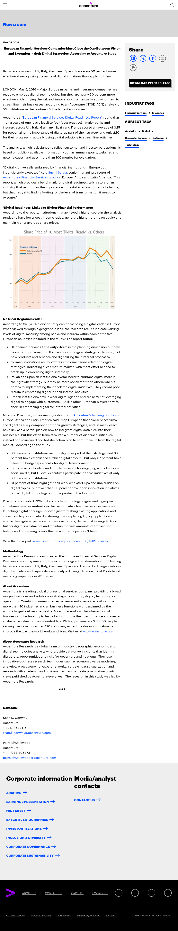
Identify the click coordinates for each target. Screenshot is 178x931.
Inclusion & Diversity (25, 837)
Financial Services (136, 112)
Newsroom (14, 24)
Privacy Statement (15, 915)
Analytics (130, 131)
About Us (29, 893)
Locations (100, 893)
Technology (132, 144)
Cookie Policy (64, 915)
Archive (13, 792)
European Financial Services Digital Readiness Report (62, 117)
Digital (146, 131)
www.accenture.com (98, 631)
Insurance (158, 112)
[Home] (88, 5)
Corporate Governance (28, 846)
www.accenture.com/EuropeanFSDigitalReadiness (70, 541)
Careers (77, 893)
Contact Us (84, 799)
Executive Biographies (27, 819)
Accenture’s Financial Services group (30, 177)
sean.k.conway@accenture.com (27, 733)
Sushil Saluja (57, 172)
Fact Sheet (15, 810)
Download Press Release (150, 83)
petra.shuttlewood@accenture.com (29, 757)
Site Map (110, 915)
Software (158, 137)
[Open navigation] (5, 5)
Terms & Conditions (41, 915)
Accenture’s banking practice (95, 415)
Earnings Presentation (27, 801)
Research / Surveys (136, 137)
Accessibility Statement (88, 915)
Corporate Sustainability (30, 855)
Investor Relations (24, 828)
